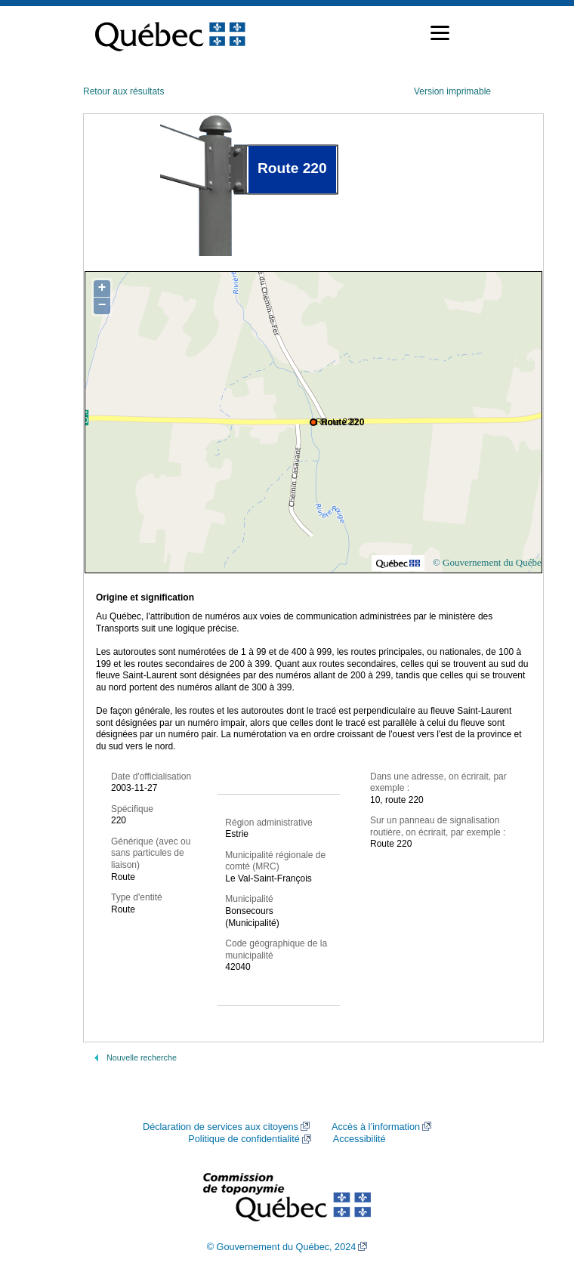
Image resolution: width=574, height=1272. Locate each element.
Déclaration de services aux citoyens (220, 1127)
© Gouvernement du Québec (489, 562)
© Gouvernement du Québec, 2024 (281, 1247)
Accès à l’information (376, 1127)
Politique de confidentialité (243, 1139)
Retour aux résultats (123, 91)
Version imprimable (452, 91)
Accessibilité (359, 1139)
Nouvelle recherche (141, 1057)
